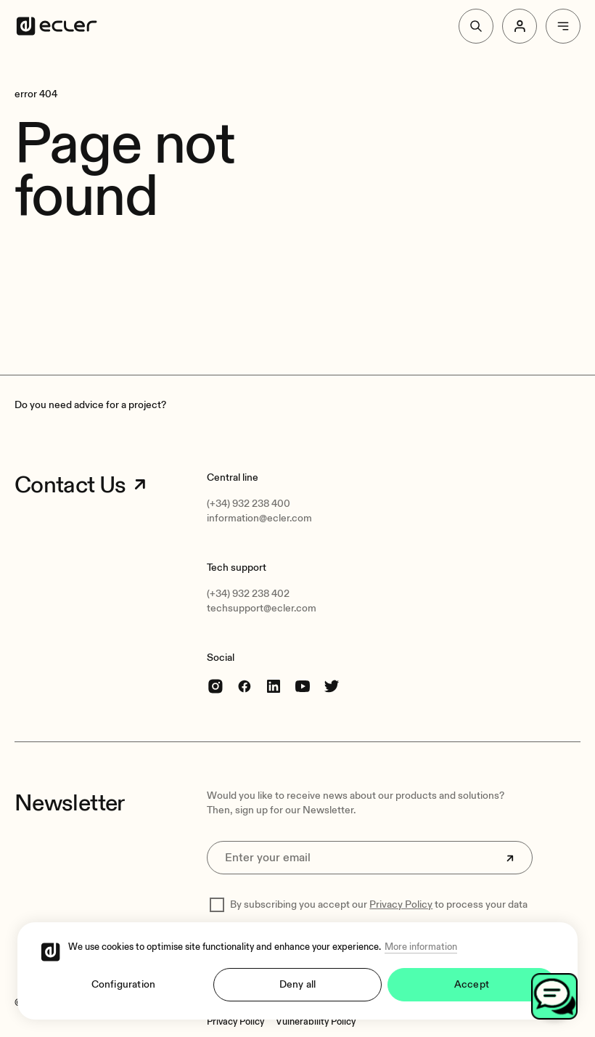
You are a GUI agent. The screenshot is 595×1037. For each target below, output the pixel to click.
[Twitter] (331, 686)
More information (421, 947)
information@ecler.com (259, 518)
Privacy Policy (400, 904)
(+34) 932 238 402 (248, 593)
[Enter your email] (369, 857)
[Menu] (563, 26)
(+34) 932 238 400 (248, 503)
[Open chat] (554, 996)
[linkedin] (273, 686)
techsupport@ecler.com (261, 608)
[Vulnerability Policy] (316, 1022)
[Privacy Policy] (235, 1022)
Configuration (123, 984)
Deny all (297, 984)
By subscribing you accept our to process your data (379, 904)
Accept (471, 984)
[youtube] (302, 686)
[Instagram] (215, 686)
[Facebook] (244, 686)
